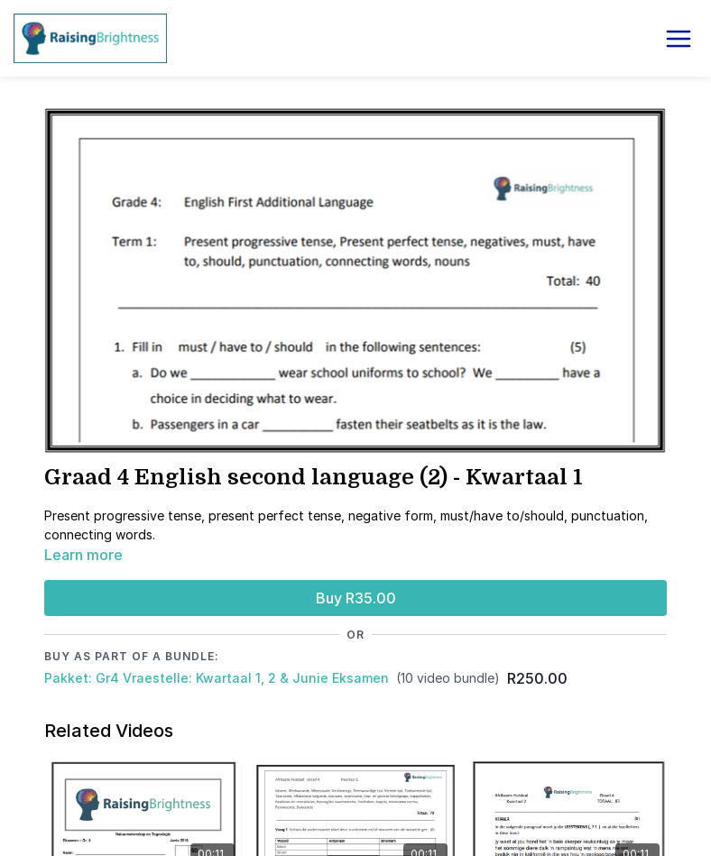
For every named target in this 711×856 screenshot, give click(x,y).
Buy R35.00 (356, 598)
